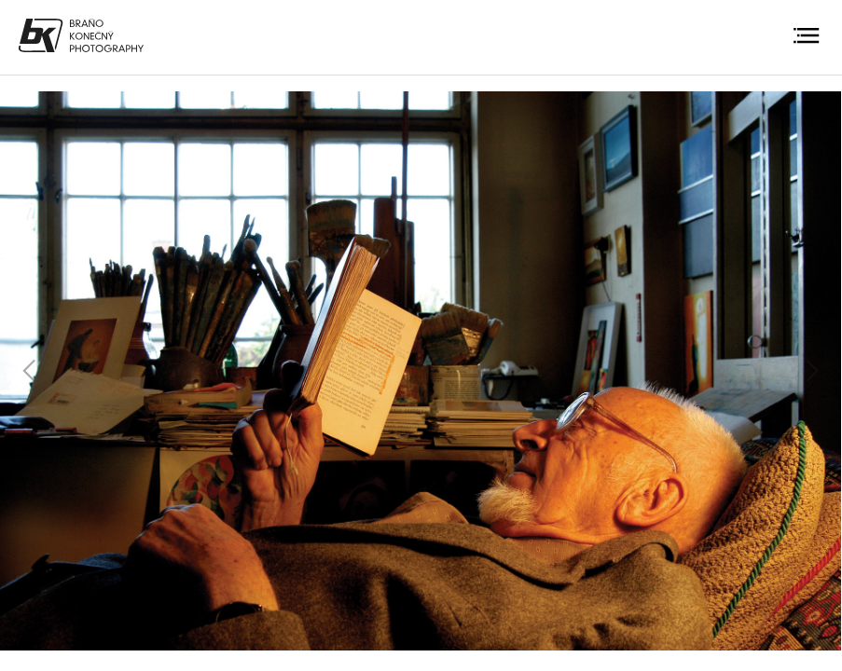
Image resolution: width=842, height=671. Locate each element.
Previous (30, 371)
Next (811, 371)
